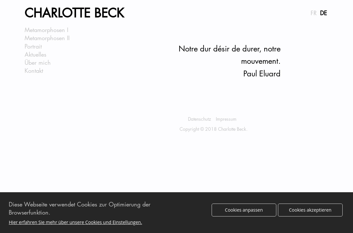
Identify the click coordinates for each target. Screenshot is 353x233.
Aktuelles (35, 54)
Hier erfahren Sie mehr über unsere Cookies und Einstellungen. (75, 224)
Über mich (38, 62)
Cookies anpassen (244, 212)
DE (323, 13)
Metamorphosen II (47, 38)
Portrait (33, 46)
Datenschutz (199, 119)
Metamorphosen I (46, 30)
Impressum (226, 119)
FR (314, 13)
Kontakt (34, 70)
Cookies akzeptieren (310, 212)
